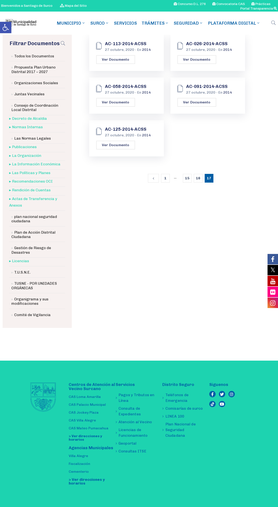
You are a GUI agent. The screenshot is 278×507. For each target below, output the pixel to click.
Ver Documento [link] (115, 59)
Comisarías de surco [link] (184, 408)
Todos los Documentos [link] (34, 56)
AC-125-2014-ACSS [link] (125, 129)
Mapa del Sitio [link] (73, 5)
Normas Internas (27, 127)
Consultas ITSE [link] (132, 451)
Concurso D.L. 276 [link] (190, 4)
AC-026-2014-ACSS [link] (207, 43)
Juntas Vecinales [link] (29, 94)
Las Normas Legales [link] (32, 138)
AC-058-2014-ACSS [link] (125, 86)
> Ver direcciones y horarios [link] (85, 438)
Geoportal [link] (127, 443)
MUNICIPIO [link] (71, 23)
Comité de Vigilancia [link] (32, 315)
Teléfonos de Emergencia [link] (177, 398)
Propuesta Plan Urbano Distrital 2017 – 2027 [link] (33, 69)
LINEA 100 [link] (174, 416)
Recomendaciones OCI (32, 181)
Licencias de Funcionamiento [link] (133, 433)
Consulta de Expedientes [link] (129, 411)
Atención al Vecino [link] (135, 422)
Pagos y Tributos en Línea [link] (136, 398)
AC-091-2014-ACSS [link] (207, 86)
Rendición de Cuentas (31, 190)
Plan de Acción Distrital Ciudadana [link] (33, 234)
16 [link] (198, 178)
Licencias (20, 261)
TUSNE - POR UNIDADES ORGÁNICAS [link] (34, 285)
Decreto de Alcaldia (29, 118)
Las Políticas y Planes (31, 173)
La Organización (26, 155)
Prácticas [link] (260, 4)
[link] (5, 27)
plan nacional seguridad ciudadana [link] (34, 218)
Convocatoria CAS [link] (228, 4)
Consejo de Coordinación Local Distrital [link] (34, 107)
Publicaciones (24, 147)
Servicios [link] (125, 23)
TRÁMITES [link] (155, 23)
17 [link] (209, 178)
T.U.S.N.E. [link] (22, 272)
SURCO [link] (99, 23)
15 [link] (187, 178)
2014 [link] (146, 50)
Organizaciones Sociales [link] (36, 83)
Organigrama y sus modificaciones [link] (29, 301)
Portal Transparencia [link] (258, 8)
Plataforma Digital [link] (234, 23)
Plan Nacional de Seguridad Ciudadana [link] (180, 430)
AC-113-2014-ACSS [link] (125, 43)
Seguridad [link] (188, 23)
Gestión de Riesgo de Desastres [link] (31, 250)
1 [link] (165, 178)
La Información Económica (36, 164)
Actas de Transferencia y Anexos (33, 202)
